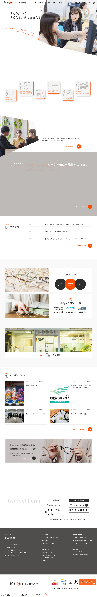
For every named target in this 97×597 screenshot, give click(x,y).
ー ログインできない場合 (80, 538)
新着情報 (75, 549)
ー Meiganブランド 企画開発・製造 (15, 553)
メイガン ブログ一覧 (82, 429)
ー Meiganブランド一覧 (48, 555)
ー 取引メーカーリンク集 (80, 543)
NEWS (85, 3)
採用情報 (36, 595)
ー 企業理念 (45, 540)
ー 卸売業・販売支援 (10, 547)
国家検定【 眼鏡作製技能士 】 (81, 554)
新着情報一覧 (84, 246)
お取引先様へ (77, 3)
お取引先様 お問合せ (22, 594)
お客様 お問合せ (5, 594)
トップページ (9, 535)
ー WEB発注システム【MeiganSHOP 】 (17, 550)
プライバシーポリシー (57, 588)
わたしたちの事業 (52, 3)
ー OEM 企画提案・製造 (12, 555)
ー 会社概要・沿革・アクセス (50, 538)
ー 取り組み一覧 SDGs (48, 543)
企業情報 (69, 3)
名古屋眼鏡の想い (40, 3)
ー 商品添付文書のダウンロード (51, 558)
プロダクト (62, 3)
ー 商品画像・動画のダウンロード (82, 540)
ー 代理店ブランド (47, 552)
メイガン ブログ (77, 552)
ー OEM (44, 560)
